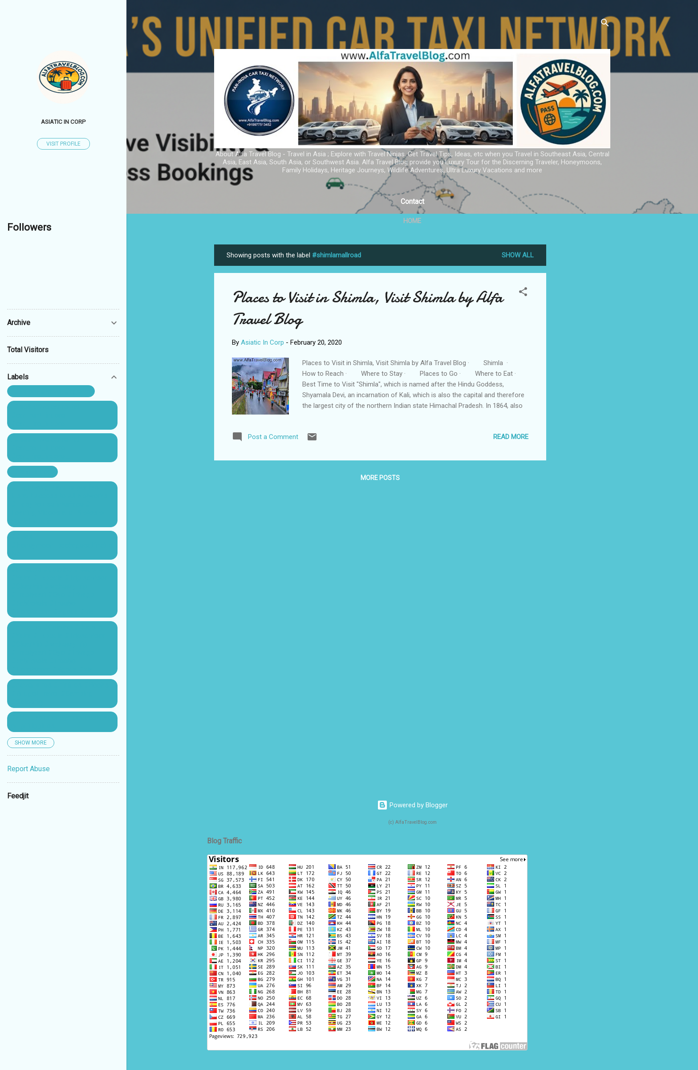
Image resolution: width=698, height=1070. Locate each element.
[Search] (605, 24)
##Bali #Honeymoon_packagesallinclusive (62, 545)
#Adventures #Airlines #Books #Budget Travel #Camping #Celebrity (60, 693)
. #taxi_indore (32, 472)
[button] (523, 293)
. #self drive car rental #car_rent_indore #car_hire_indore (45, 415)
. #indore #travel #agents (51, 391)
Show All (518, 255)
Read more (510, 437)
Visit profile (63, 144)
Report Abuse (28, 769)
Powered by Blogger (412, 805)
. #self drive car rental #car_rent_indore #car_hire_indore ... (45, 447)
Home (412, 221)
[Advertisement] (581, 378)
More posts (380, 477)
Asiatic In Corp (63, 121)
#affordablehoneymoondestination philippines (61, 721)
